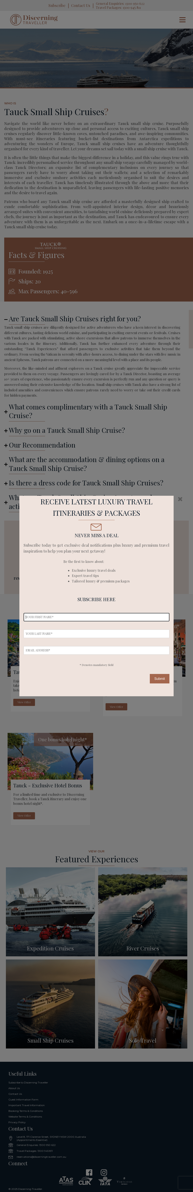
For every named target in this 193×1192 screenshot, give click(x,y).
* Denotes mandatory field (96, 665)
